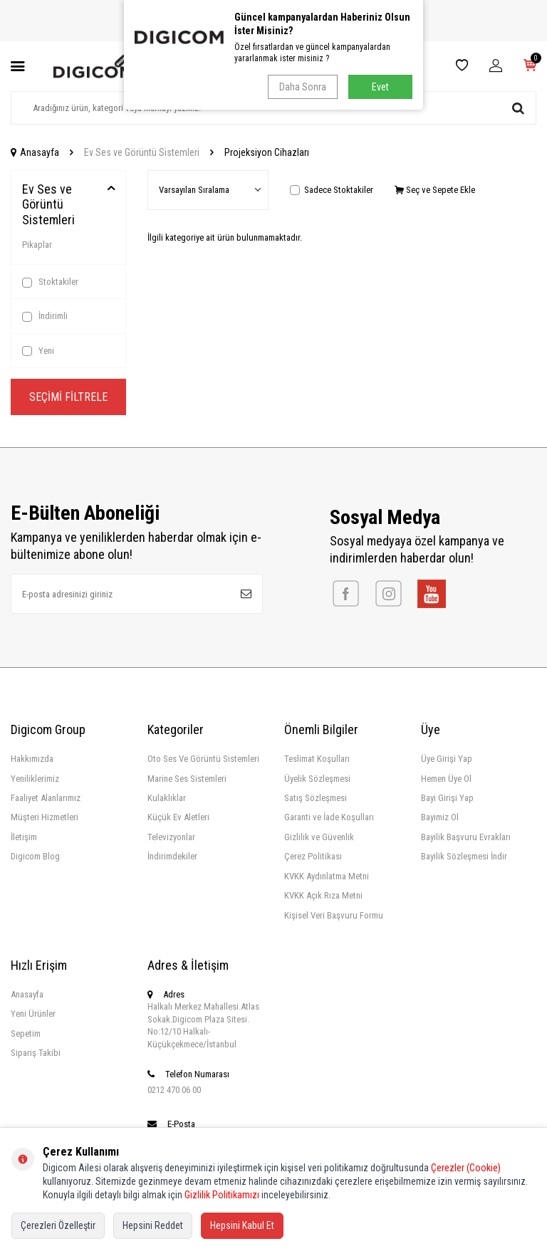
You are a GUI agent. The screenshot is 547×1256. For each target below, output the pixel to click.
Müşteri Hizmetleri (44, 817)
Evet (380, 87)
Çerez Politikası (313, 856)
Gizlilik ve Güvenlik (319, 837)
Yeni (38, 351)
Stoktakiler (50, 282)
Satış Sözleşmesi (315, 797)
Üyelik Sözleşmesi (317, 778)
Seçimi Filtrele (68, 397)
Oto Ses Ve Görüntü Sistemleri (203, 758)
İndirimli (45, 316)
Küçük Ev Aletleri (178, 817)
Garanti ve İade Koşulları (329, 817)
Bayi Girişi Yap (447, 797)
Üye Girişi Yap (446, 758)
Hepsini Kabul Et (242, 1225)
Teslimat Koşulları (317, 758)
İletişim (24, 837)
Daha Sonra (302, 87)
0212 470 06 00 (174, 1089)
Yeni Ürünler (33, 1013)
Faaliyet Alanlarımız (45, 797)
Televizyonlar (171, 837)
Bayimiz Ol (440, 817)
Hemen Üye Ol (446, 778)
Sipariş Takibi (36, 1052)
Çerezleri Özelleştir (58, 1225)
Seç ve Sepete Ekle (435, 189)
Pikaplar (37, 244)
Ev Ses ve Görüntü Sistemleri (141, 152)
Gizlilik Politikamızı (221, 1194)
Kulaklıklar (166, 797)
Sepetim (26, 1033)
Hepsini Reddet (153, 1225)
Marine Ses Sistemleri (186, 778)
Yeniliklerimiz (35, 778)
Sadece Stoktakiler (331, 189)
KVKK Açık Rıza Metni (323, 895)
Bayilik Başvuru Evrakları (466, 837)
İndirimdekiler (172, 856)
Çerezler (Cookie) (466, 1167)
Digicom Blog (35, 856)
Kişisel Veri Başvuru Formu (333, 915)
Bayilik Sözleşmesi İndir (464, 856)
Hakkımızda (32, 758)
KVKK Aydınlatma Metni (326, 876)
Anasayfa (35, 152)
